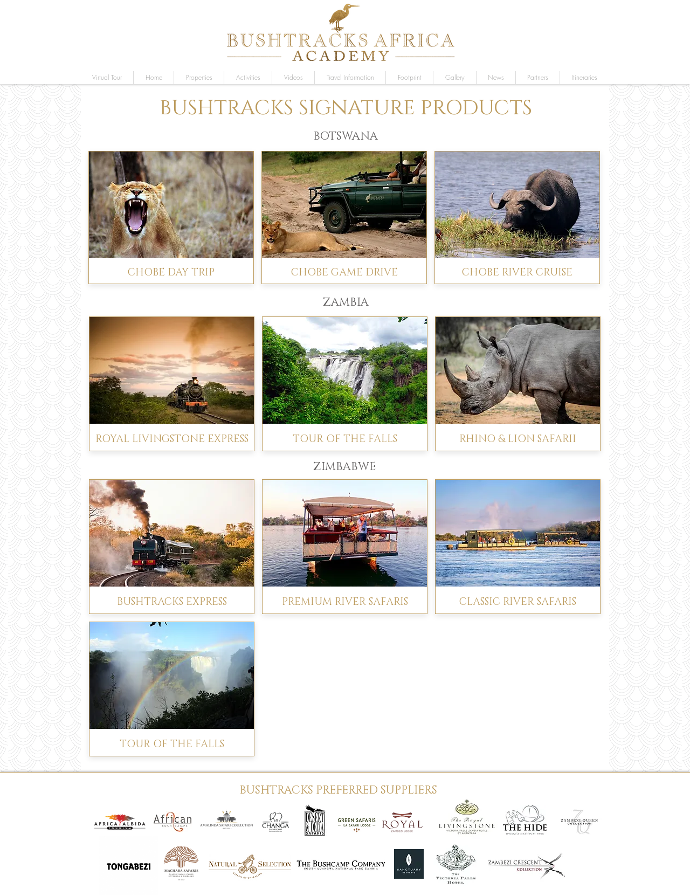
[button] (454, 77)
